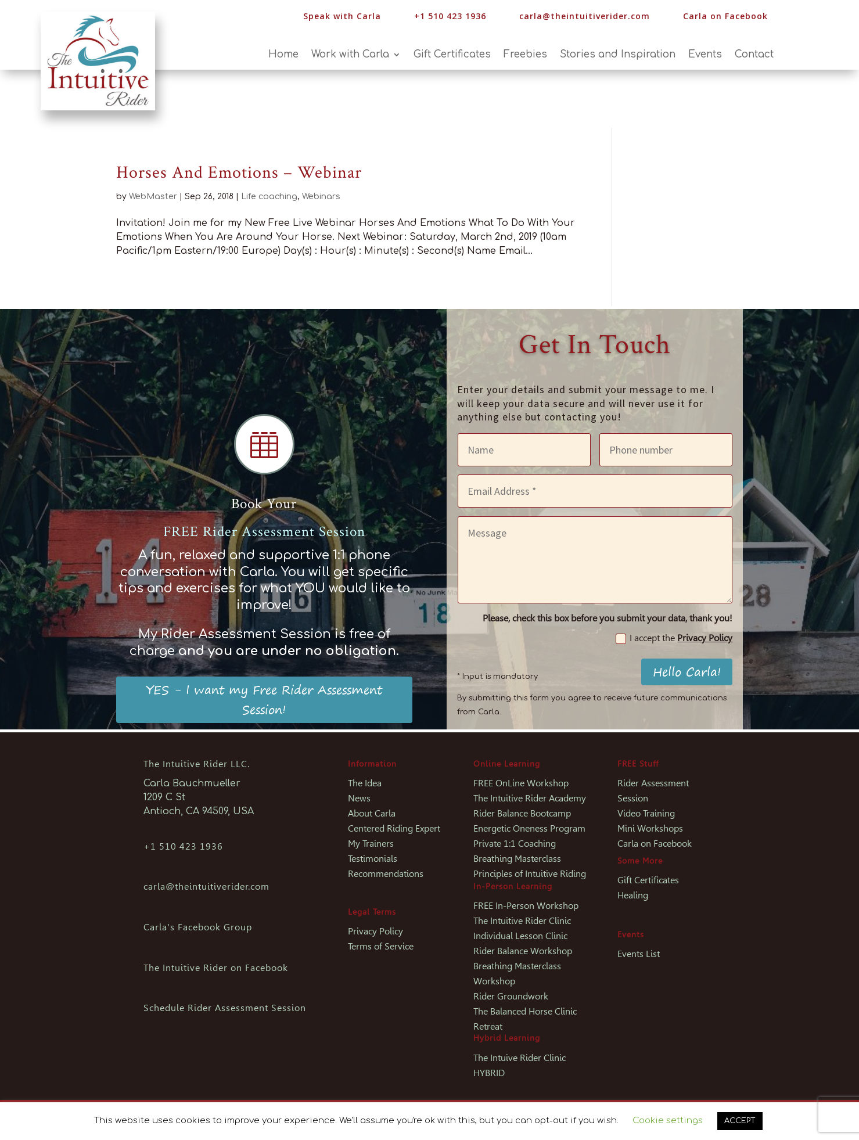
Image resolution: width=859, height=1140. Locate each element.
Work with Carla (350, 55)
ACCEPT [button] (740, 1121)
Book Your (264, 503)
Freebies (525, 55)
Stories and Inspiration (617, 55)
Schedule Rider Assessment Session (224, 1007)
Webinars (321, 196)
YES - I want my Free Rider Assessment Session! (264, 699)
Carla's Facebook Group (197, 927)
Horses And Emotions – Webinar (239, 172)
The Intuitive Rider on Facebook (215, 967)
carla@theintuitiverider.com (584, 15)
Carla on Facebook (725, 15)
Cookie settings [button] (667, 1120)
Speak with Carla (342, 15)
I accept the (674, 638)
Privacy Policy (704, 637)
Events (705, 55)
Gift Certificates (452, 55)
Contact (754, 55)
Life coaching (269, 196)
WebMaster (153, 196)
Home (283, 55)
